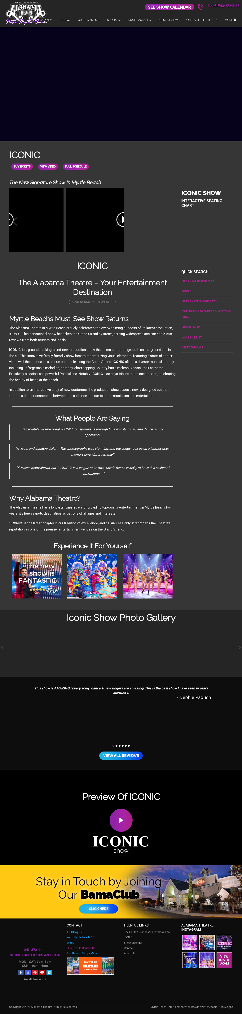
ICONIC (186, 290)
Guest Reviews (168, 19)
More (230, 19)
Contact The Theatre (202, 19)
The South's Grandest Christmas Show (147, 931)
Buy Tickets (22, 166)
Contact (129, 947)
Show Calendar (133, 942)
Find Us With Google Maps (82, 953)
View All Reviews (121, 755)
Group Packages (138, 19)
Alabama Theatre (26, 13)
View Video (50, 166)
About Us (129, 953)
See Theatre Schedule (198, 281)
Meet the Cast (193, 347)
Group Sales (191, 327)
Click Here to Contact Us (81, 947)
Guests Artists (89, 19)
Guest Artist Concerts (199, 301)
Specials (113, 19)
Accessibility (192, 337)
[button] (113, 745)
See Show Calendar (169, 7)
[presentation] (2, 647)
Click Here (98, 908)
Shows (66, 19)
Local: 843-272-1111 (223, 5)
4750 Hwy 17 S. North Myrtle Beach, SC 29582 (80, 937)
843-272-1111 (35, 949)
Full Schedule (79, 166)
